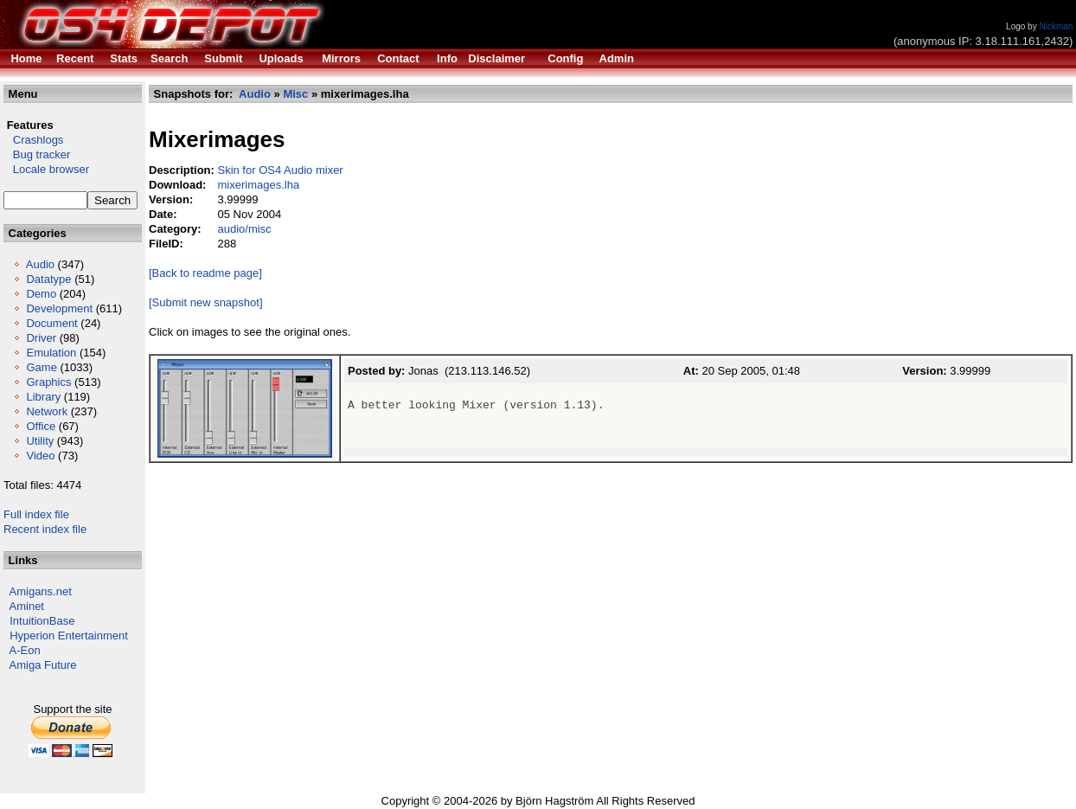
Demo (41, 293)
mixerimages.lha (258, 184)
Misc (295, 93)
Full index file (36, 514)
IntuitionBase (42, 620)
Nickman (1056, 26)
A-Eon (25, 650)
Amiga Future (43, 664)
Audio (40, 264)
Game (41, 367)
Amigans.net (41, 591)
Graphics (48, 382)
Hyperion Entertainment (69, 635)
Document (51, 323)
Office (40, 426)
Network (46, 411)
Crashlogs (33, 139)
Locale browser (46, 169)
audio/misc (244, 228)
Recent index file (44, 529)
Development (59, 308)
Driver (41, 337)
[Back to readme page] (205, 272)
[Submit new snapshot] (206, 302)
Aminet (27, 606)
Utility (40, 440)
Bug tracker (36, 154)
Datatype (48, 279)
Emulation (51, 352)
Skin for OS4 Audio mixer (280, 170)
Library (43, 396)
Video (40, 455)
